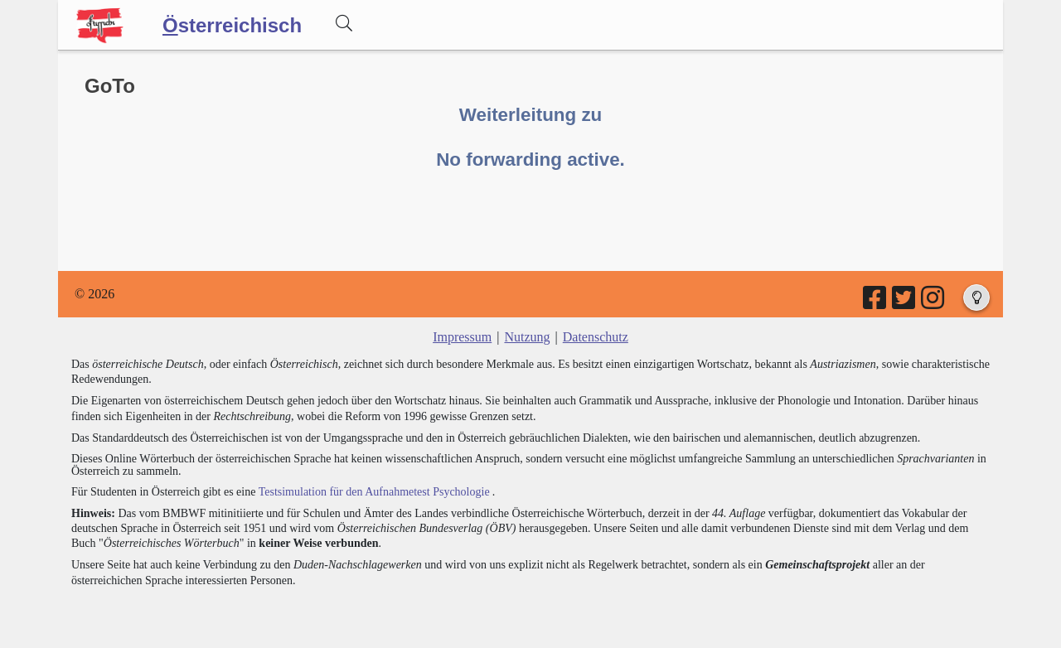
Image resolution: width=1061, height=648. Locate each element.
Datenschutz (595, 337)
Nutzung (527, 337)
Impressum (462, 337)
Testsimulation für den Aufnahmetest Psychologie (374, 492)
